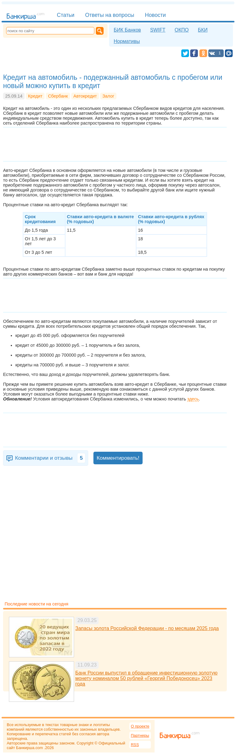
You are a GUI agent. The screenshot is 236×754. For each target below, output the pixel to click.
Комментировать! (117, 458)
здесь (193, 398)
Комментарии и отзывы (50, 458)
